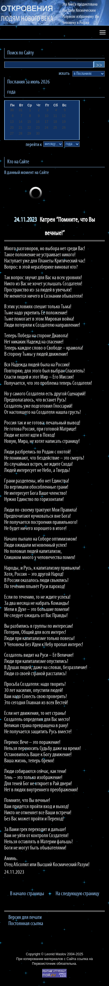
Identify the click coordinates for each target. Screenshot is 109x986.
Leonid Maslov (55, 954)
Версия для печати (25, 917)
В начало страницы (27, 894)
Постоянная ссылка (25, 924)
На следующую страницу (77, 894)
